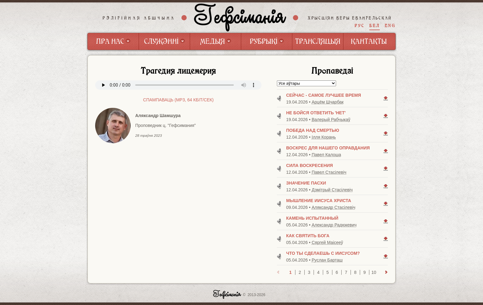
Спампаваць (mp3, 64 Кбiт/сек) (178, 99)
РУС (359, 25)
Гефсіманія (240, 17)
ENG (390, 25)
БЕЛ (374, 25)
